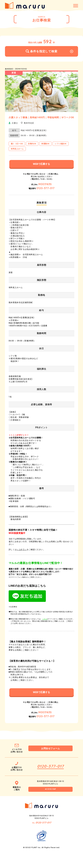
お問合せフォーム (50, 748)
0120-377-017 (45, 188)
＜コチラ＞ (22, 549)
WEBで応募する (41, 164)
